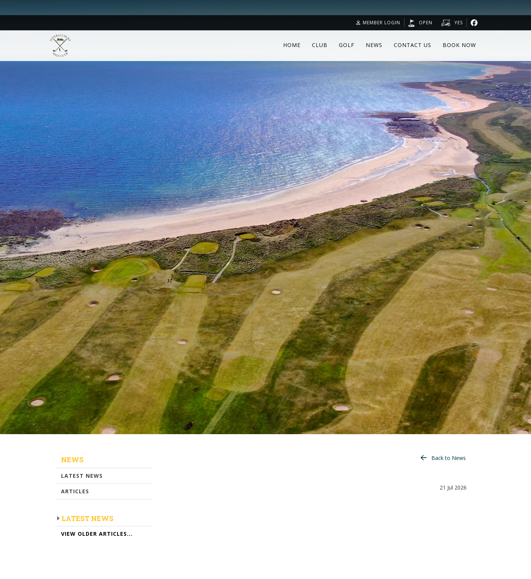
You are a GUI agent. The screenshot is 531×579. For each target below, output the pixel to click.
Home (292, 45)
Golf (346, 45)
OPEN (425, 22)
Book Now (459, 45)
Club (319, 45)
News (374, 45)
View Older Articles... (97, 533)
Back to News (448, 457)
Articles (75, 491)
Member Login (378, 22)
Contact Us (412, 45)
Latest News (82, 475)
